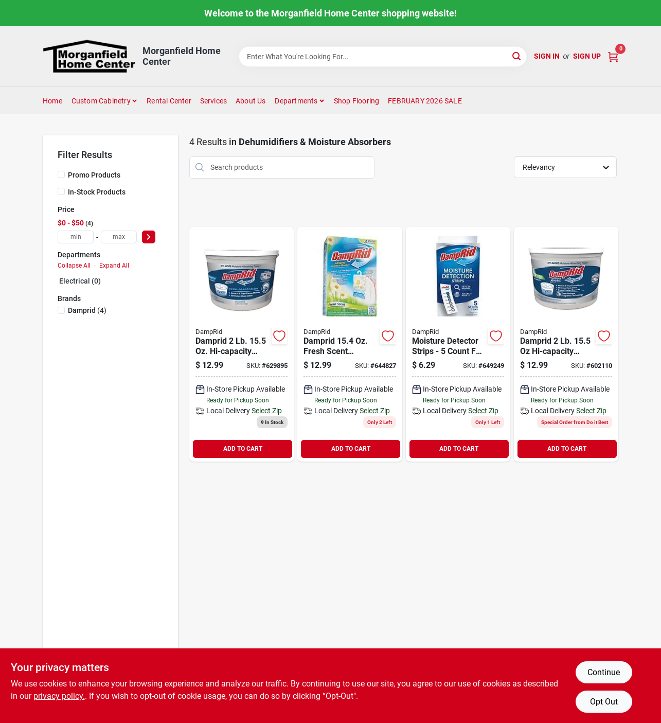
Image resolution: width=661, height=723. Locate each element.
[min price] (76, 237)
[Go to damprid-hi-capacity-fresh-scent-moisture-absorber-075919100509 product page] (566, 344)
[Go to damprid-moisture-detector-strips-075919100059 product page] (458, 344)
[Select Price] (148, 237)
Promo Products (94, 175)
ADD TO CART (242, 448)
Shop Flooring (357, 101)
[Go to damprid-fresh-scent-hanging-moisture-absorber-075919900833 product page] (349, 344)
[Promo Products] (61, 174)
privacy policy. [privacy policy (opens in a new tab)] (59, 696)
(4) (87, 310)
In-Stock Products (97, 192)
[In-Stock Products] (61, 191)
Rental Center (169, 101)
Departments (296, 101)
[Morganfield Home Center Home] (89, 56)
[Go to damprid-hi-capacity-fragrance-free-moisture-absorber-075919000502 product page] (241, 344)
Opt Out (604, 702)
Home (52, 101)
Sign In (547, 56)
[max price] (119, 237)
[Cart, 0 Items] (613, 56)
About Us (251, 101)
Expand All (114, 265)
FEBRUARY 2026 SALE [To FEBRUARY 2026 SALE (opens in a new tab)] (425, 101)
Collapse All (74, 265)
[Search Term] (383, 56)
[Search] (517, 55)
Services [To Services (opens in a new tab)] (213, 101)
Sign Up (587, 56)
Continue (603, 672)
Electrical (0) (80, 281)
